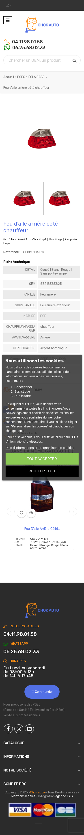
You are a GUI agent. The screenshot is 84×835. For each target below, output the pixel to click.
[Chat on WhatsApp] (42, 652)
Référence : (11, 252)
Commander (42, 692)
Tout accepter (42, 459)
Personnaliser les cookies (55, 448)
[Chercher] (42, 60)
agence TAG (64, 796)
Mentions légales (23, 796)
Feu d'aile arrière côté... (42, 529)
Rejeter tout (41, 471)
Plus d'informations (19, 448)
